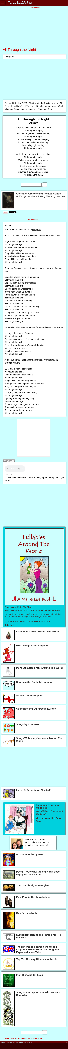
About (3, 1043)
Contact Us (11, 1043)
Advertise (19, 1043)
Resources (28, 1043)
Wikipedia (36, 229)
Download (8, 474)
